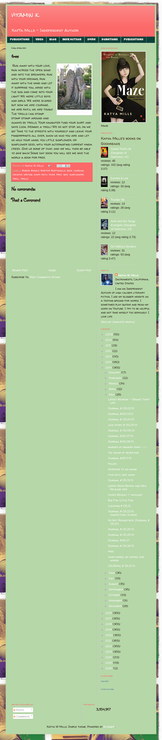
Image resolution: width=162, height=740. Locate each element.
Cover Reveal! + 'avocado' (125, 495)
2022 (109, 646)
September (116, 589)
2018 (109, 624)
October (115, 595)
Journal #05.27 (118, 540)
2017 (108, 618)
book (69, 170)
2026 (109, 668)
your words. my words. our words (126, 558)
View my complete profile (118, 322)
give (65, 174)
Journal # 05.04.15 (121, 419)
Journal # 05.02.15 (121, 408)
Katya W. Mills (128, 275)
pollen (112, 464)
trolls (24, 178)
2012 (108, 351)
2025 (109, 663)
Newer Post (20, 270)
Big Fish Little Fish (121, 500)
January (115, 372)
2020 (109, 635)
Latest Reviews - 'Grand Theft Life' (129, 401)
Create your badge (107, 689)
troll (16, 178)
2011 (108, 345)
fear (52, 174)
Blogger (109, 727)
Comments (22, 716)
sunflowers (76, 174)
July (112, 578)
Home (91, 39)
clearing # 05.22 (119, 506)
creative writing (22, 174)
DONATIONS (110, 39)
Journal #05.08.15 (121, 441)
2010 (109, 340)
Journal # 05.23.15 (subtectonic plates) (122, 513)
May (112, 394)
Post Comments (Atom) (45, 277)
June (112, 573)
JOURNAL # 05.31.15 (121, 566)
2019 (109, 629)
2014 (108, 362)
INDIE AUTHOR (71, 39)
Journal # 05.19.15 (120, 480)
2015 (109, 367)
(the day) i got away (121, 475)
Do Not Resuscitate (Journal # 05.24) (128, 522)
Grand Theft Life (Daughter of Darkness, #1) (121, 152)
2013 (108, 356)
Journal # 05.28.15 (121, 546)
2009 (109, 334)
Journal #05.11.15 (120, 458)
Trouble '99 (117, 199)
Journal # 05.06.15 (121, 430)
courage (79, 170)
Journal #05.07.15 (120, 436)
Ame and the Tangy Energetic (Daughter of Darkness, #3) (123, 225)
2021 (108, 640)
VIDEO (39, 39)
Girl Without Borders (123, 246)
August (114, 584)
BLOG (52, 39)
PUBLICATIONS (20, 39)
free (59, 174)
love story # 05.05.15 (122, 425)
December (115, 606)
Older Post (84, 270)
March (114, 383)
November (116, 600)
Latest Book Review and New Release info (127, 487)
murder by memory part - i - (127, 447)
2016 (109, 613)
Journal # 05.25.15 (121, 529)
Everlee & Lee (119, 178)
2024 (109, 657)
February (116, 378)
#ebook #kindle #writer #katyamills (44, 170)
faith (44, 174)
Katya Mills (104, 681)
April (113, 389)
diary (37, 174)
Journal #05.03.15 (120, 414)
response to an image (122, 469)
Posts (19, 710)
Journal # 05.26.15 (121, 535)
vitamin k (25, 15)
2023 (109, 652)
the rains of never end (123, 452)
